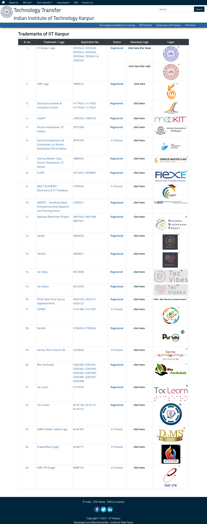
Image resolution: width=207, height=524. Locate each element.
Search (199, 9)
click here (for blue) (139, 48)
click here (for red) (139, 66)
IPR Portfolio (145, 25)
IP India (87, 502)
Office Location (116, 502)
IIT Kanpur (115, 518)
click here (139, 84)
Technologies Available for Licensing (117, 25)
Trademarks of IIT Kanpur (168, 25)
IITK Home (190, 25)
